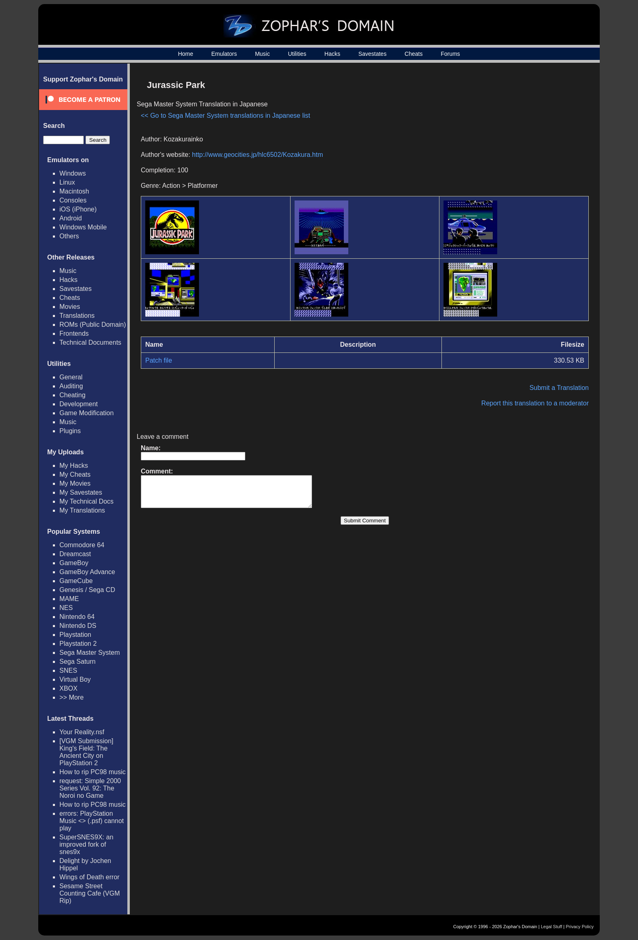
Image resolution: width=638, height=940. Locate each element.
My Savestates (80, 492)
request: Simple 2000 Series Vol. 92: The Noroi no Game (90, 788)
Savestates (372, 54)
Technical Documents (90, 342)
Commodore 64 (81, 545)
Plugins (70, 430)
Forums (450, 54)
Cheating (72, 395)
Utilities (297, 54)
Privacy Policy (580, 926)
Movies (69, 306)
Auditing (71, 386)
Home (185, 54)
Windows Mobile (83, 227)
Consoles (73, 200)
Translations (77, 315)
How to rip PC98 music (92, 771)
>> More (71, 697)
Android (70, 218)
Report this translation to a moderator (535, 403)
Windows (72, 173)
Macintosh (74, 191)
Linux (67, 182)
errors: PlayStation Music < (91, 821)
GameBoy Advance (87, 571)
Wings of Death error (89, 877)
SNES (68, 670)
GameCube (76, 580)
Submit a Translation (559, 387)
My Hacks (73, 465)
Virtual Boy (75, 679)
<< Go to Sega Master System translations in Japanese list (225, 115)
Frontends (74, 333)
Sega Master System (89, 652)
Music (262, 54)
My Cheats (74, 474)
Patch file (158, 360)
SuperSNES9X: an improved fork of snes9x (86, 844)
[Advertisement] (520, 133)
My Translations (82, 510)
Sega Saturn (77, 661)
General (71, 377)
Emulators (224, 54)
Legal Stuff (551, 926)
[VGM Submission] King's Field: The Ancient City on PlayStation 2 (86, 751)
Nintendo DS (77, 625)
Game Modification (86, 412)
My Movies (74, 483)
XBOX (68, 688)
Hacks (332, 54)
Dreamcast (75, 553)
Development (78, 404)
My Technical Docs (86, 501)
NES (66, 607)
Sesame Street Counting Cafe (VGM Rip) (89, 893)
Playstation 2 (78, 643)
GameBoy (73, 562)
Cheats (413, 54)
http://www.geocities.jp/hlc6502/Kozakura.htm (257, 154)
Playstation (75, 634)
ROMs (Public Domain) (92, 324)
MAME (69, 598)
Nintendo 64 (76, 616)
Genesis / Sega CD (87, 589)
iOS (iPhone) (78, 209)
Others (69, 236)
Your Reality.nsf (81, 732)
